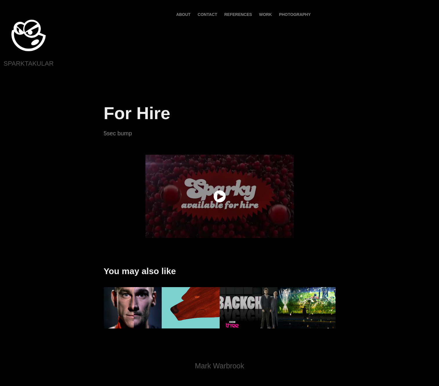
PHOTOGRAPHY (295, 14)
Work (265, 14)
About (183, 14)
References (238, 14)
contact (207, 14)
